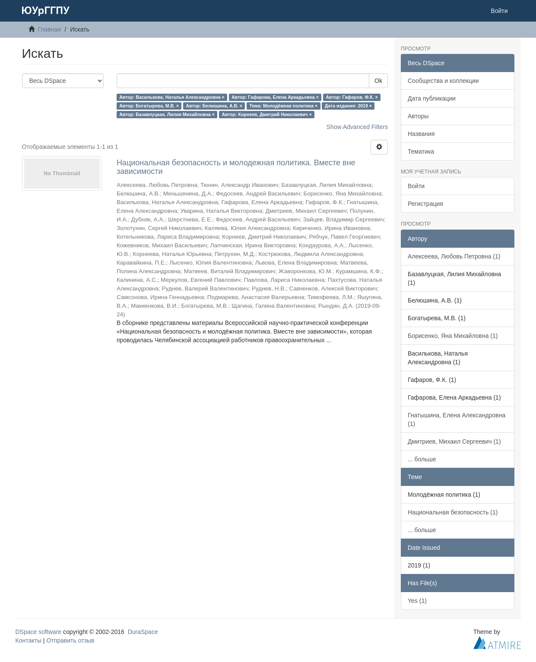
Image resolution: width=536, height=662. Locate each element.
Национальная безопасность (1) (453, 512)
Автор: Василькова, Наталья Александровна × (171, 97)
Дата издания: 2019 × (348, 105)
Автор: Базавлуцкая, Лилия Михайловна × (167, 114)
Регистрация (425, 203)
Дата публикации (432, 98)
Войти (416, 186)
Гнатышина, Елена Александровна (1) (456, 419)
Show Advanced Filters (357, 126)
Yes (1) (417, 600)
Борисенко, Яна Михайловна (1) (453, 335)
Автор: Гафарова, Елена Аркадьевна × (275, 97)
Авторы (418, 116)
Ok (378, 80)
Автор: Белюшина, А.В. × (214, 105)
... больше (422, 459)
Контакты (28, 640)
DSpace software (39, 631)
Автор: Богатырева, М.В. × (149, 105)
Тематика (421, 151)
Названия (421, 133)
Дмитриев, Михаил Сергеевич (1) (454, 441)
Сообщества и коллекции (443, 80)
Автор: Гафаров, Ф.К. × (351, 97)
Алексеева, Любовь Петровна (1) (454, 256)
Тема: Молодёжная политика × (283, 105)
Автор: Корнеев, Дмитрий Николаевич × (267, 114)
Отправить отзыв (70, 640)
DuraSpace (143, 631)
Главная (49, 29)
